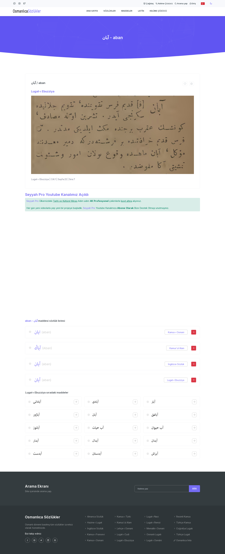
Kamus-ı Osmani (176, 332)
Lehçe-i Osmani (123, 528)
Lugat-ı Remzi (152, 522)
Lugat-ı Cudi (121, 534)
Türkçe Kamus (182, 522)
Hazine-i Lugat (93, 522)
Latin (141, 12)
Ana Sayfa (92, 12)
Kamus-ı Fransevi (94, 534)
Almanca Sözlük (93, 516)
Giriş (192, 3)
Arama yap (181, 3)
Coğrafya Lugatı (183, 528)
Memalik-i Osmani (154, 528)
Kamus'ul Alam (177, 348)
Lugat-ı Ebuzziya (42, 91)
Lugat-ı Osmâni (153, 540)
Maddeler (126, 12)
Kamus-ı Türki (122, 516)
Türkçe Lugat (181, 534)
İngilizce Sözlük (176, 364)
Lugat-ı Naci (151, 516)
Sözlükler (109, 12)
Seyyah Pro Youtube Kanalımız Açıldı (56, 194)
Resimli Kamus (182, 516)
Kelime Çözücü (164, 3)
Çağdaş (148, 3)
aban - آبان (31, 320)
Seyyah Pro (32, 200)
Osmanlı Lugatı (152, 534)
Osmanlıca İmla (182, 540)
